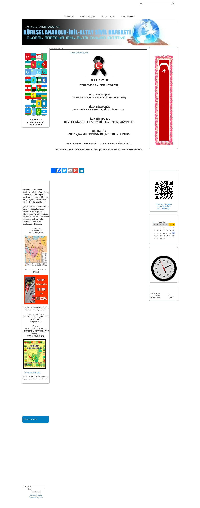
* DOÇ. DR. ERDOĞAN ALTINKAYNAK (31, 160)
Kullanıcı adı (27, 486)
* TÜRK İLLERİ (156, 164)
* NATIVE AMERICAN (31, 472)
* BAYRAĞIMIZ (29, 143)
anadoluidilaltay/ (163, 209)
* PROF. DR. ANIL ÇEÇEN (32, 151)
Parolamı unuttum (36, 495)
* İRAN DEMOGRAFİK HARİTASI (31, 450)
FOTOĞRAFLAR (108, 16)
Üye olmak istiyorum (36, 497)
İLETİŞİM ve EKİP (128, 16)
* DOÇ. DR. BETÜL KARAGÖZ (34, 147)
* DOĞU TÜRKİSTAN (31, 395)
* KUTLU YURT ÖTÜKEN (32, 437)
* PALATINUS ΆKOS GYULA (34, 165)
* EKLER (26, 173)
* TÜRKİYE (154, 160)
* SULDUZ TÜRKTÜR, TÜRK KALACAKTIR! (34, 460)
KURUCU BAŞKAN (87, 16)
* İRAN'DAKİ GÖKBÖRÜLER (34, 455)
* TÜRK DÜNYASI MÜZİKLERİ (35, 441)
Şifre (29, 489)
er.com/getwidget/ (164, 206)
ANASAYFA (68, 16)
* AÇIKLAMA (28, 139)
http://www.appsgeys (164, 204)
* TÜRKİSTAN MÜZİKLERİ (33, 445)
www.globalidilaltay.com (32, 372)
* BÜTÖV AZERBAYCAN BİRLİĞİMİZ (32, 467)
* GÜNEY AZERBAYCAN (32, 399)
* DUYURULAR (29, 169)
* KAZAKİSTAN (31, 419)
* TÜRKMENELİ (29, 403)
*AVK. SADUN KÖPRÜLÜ (32, 155)
